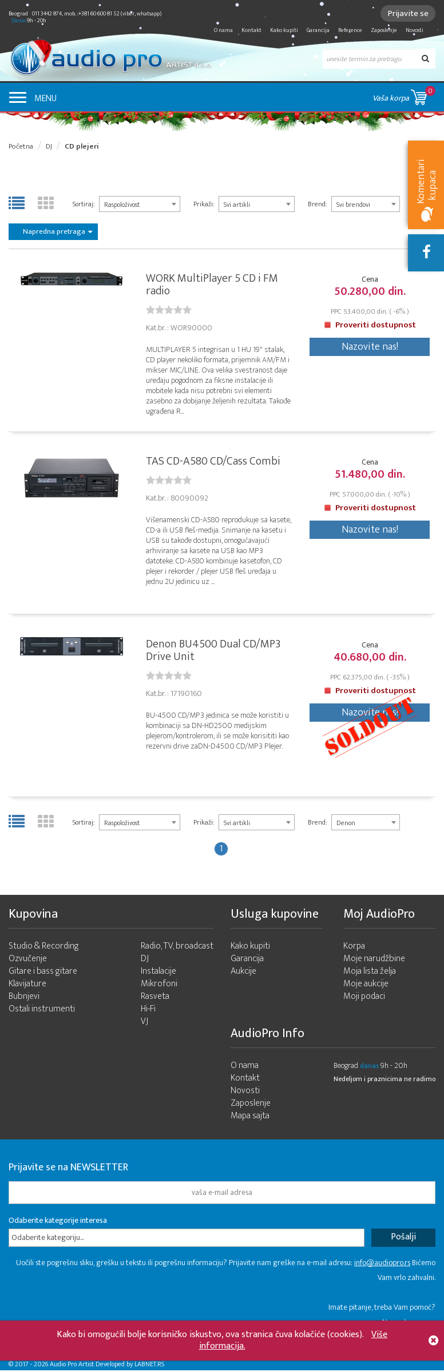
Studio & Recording (44, 948)
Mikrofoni (159, 986)
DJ (49, 146)
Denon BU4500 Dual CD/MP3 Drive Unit (213, 652)
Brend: (317, 204)
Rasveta (155, 998)
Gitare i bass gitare (43, 973)
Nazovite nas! (370, 347)
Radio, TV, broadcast (177, 948)
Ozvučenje (28, 961)
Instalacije (158, 973)
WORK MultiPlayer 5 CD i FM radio (212, 285)
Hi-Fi (148, 1011)
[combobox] (139, 204)
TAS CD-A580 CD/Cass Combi (213, 462)
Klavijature (27, 986)
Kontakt (251, 30)
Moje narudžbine (374, 961)
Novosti (414, 30)
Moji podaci (364, 998)
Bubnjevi (24, 998)
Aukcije (243, 973)
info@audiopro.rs (382, 1264)
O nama (223, 30)
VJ (144, 1023)
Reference (350, 30)
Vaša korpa (403, 95)
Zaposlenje (384, 30)
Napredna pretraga (57, 231)
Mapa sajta (250, 1118)
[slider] (169, 310)
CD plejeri (82, 146)
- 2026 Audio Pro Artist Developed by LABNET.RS (97, 1366)
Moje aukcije (365, 986)
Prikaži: (203, 204)
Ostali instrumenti (42, 1011)
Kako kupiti (284, 30)
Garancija (318, 30)
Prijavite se (407, 13)
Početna (21, 146)
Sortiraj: (83, 204)
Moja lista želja (369, 973)
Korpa (354, 948)
